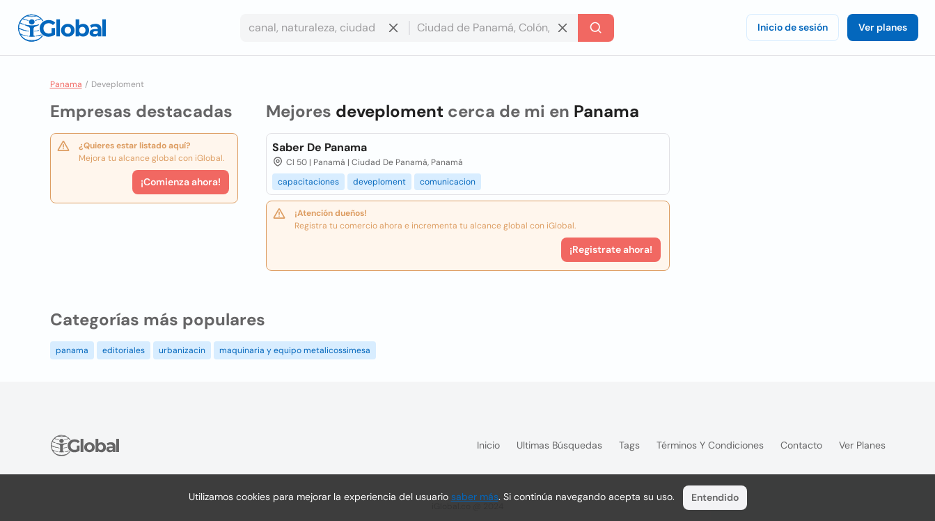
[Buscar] (596, 28)
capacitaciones (308, 181)
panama (72, 350)
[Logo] (62, 28)
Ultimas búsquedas (559, 445)
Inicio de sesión (792, 27)
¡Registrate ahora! (610, 249)
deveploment (379, 181)
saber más (474, 496)
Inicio (488, 445)
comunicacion (448, 181)
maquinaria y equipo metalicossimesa (294, 350)
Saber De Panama (319, 147)
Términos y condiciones (710, 445)
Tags (629, 445)
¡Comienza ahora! (181, 182)
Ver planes (882, 27)
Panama (66, 84)
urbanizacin (182, 350)
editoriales (123, 350)
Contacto (801, 445)
